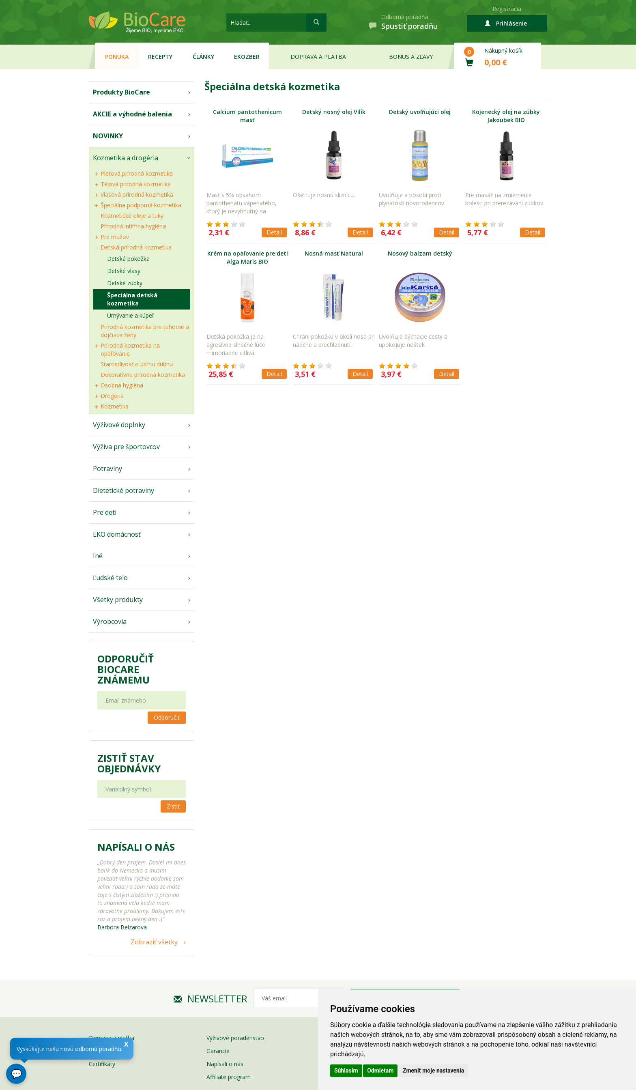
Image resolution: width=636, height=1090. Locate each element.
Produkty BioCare (121, 92)
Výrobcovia (110, 621)
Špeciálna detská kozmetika (132, 299)
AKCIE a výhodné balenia (132, 114)
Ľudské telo (110, 577)
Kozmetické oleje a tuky (132, 215)
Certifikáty (102, 1064)
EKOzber (247, 56)
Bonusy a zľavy (109, 1051)
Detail (274, 232)
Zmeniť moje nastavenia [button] (433, 1070)
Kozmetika (115, 406)
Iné (98, 555)
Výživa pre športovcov (126, 446)
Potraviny (107, 468)
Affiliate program (228, 1077)
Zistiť (173, 806)
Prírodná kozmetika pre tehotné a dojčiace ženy (145, 331)
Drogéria (112, 396)
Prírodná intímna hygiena (133, 226)
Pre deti (104, 512)
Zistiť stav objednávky (129, 763)
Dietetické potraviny (123, 490)
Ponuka (117, 56)
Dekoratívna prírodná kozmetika (143, 374)
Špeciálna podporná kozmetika (141, 205)
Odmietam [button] (380, 1070)
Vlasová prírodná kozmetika (137, 194)
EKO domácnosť (117, 534)
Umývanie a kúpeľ (130, 315)
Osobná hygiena (122, 385)
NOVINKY (108, 135)
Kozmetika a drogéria (125, 157)
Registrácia (506, 9)
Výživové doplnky (119, 424)
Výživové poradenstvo (235, 1038)
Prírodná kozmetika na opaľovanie (130, 349)
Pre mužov (115, 237)
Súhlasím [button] (346, 1070)
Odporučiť (167, 717)
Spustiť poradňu (409, 26)
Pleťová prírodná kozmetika (137, 173)
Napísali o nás (224, 1064)
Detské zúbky (124, 283)
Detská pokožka (128, 258)
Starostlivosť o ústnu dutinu (137, 364)
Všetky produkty (118, 599)
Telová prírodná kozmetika (136, 184)
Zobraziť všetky (154, 941)
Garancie (218, 1051)
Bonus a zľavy (411, 56)
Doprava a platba (318, 56)
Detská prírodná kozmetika (136, 247)
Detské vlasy (123, 271)
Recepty (160, 56)
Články (203, 56)
